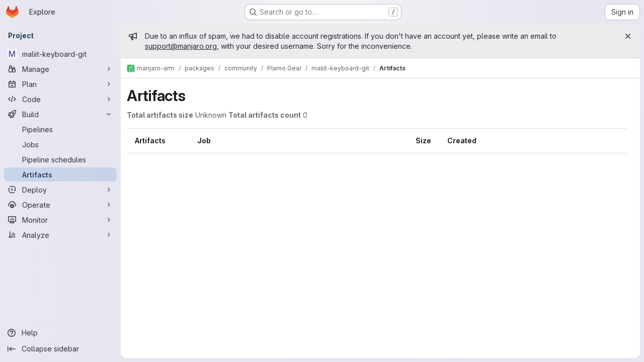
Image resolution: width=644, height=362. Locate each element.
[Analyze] (60, 235)
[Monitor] (60, 220)
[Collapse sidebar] (60, 349)
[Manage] (60, 69)
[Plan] (60, 84)
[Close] (628, 36)
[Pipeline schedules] (60, 159)
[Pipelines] (60, 129)
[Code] (60, 99)
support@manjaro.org (181, 46)
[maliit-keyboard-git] (60, 54)
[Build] (60, 114)
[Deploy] (60, 190)
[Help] (60, 333)
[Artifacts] (60, 174)
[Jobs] (60, 144)
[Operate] (60, 205)
